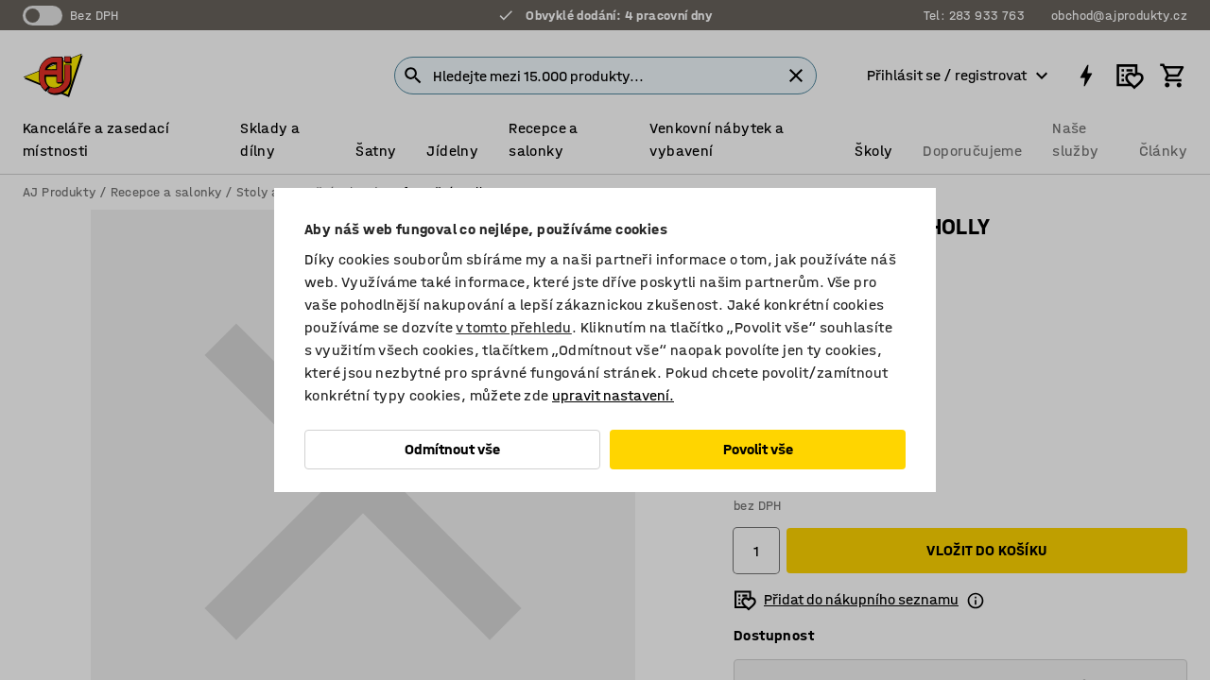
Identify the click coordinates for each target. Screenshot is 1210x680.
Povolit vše (758, 449)
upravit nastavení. (613, 395)
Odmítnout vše (452, 449)
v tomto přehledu (513, 327)
